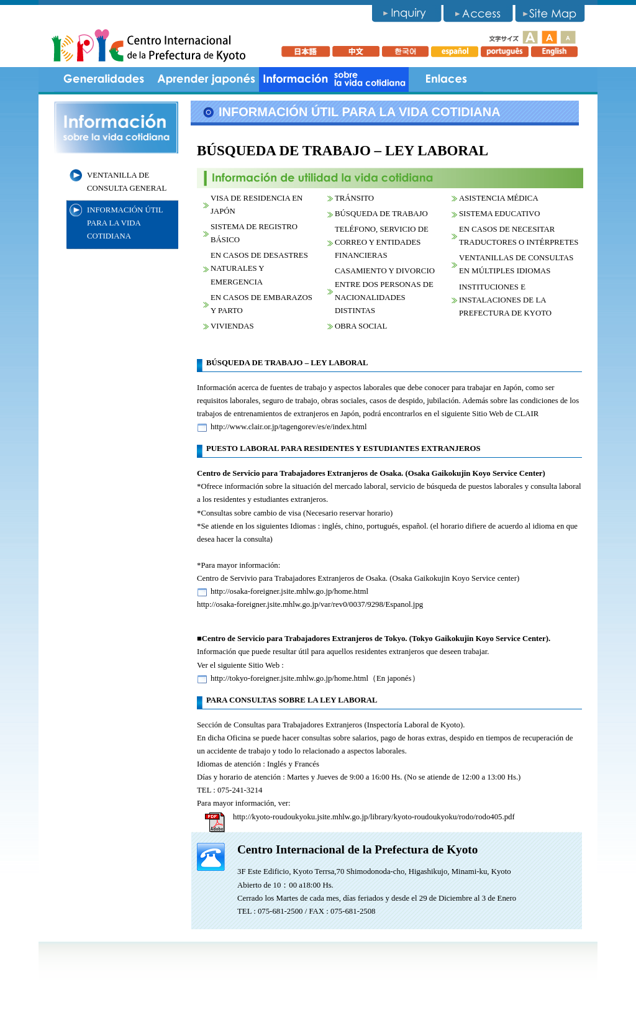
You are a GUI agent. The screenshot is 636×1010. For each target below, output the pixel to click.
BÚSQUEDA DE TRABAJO (381, 213)
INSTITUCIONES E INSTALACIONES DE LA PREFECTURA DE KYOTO (505, 300)
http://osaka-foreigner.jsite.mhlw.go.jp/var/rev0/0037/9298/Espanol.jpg (310, 604)
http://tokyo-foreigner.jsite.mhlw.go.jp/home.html (289, 678)
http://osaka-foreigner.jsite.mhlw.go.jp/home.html (289, 591)
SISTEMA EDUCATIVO (499, 213)
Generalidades (103, 79)
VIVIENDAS (232, 326)
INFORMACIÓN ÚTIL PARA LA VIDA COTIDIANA (125, 223)
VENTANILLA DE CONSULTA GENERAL (126, 182)
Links (446, 79)
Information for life (334, 79)
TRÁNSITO (354, 198)
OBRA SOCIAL (361, 326)
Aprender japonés (206, 79)
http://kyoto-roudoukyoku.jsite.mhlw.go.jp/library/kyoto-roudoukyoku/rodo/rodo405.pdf (374, 816)
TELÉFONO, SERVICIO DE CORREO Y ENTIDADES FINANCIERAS (382, 242)
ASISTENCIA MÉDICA (498, 198)
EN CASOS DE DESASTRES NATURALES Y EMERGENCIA (259, 268)
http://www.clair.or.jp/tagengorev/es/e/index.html (289, 426)
